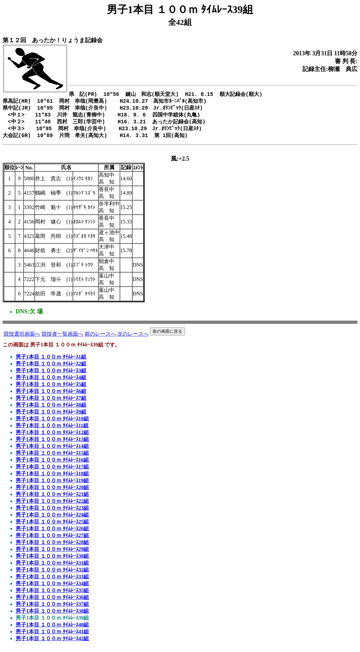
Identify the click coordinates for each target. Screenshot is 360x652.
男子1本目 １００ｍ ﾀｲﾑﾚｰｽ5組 (51, 389)
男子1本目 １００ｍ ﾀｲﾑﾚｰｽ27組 (52, 540)
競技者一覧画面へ (62, 338)
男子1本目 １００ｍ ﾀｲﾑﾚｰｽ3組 (51, 375)
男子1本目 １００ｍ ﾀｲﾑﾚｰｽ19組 (52, 485)
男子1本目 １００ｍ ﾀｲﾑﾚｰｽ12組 (52, 437)
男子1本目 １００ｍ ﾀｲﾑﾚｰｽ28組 (52, 547)
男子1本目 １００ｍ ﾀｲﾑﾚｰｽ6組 (51, 395)
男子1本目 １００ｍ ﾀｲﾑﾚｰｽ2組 (51, 368)
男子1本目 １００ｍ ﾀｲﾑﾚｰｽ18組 (52, 478)
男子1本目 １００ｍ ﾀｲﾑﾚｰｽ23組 (52, 512)
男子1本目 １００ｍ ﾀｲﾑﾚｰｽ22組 (52, 505)
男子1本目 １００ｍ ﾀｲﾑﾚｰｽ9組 (51, 416)
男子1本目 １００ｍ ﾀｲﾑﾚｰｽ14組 (52, 450)
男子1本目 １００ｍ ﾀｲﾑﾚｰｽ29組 (52, 553)
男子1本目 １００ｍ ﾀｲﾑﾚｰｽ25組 (52, 526)
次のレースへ (133, 338)
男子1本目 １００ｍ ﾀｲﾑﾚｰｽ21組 (52, 499)
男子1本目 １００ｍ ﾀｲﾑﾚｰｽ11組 (52, 430)
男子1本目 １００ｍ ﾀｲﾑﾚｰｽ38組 (52, 615)
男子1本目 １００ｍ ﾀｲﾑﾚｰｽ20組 (52, 492)
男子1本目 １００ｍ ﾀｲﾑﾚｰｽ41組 (52, 636)
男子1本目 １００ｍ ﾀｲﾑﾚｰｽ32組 (52, 574)
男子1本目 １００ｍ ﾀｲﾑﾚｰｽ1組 (51, 361)
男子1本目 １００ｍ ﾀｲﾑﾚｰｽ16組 (52, 464)
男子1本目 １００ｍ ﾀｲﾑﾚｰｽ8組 (51, 409)
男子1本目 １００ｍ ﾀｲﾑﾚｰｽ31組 (52, 567)
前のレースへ (100, 338)
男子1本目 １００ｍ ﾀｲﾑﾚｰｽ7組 (51, 402)
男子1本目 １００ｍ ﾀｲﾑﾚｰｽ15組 (52, 457)
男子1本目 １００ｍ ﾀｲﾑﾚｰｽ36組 (52, 602)
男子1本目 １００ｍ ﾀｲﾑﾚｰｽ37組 (52, 608)
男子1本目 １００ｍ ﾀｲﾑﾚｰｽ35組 (52, 595)
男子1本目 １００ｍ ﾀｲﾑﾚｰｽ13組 (52, 444)
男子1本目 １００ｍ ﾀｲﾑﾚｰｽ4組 (51, 382)
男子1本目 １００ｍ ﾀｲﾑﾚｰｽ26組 (52, 533)
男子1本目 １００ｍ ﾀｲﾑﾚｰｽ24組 (52, 519)
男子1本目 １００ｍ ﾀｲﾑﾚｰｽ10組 (52, 423)
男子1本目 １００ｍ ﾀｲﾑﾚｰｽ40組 (52, 629)
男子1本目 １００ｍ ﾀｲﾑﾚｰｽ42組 (52, 643)
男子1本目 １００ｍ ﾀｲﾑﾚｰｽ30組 (52, 560)
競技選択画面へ (22, 338)
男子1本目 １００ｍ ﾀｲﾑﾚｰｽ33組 (52, 581)
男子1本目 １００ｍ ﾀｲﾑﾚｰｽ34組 (52, 588)
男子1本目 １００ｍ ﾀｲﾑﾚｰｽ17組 (52, 471)
